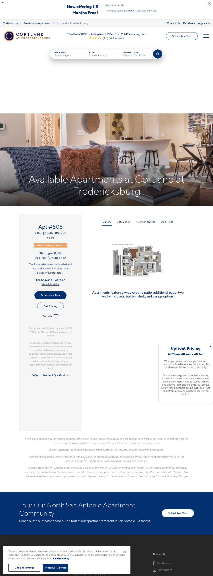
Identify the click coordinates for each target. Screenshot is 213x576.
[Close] (125, 552)
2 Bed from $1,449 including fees (126, 34)
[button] (2, 2)
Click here (140, 10)
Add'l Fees (43, 189)
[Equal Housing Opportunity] (76, 514)
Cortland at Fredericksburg (72, 23)
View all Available (50, 216)
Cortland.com (11, 23)
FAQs (35, 306)
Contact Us (173, 23)
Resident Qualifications (56, 306)
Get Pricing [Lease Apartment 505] (50, 237)
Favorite (50, 248)
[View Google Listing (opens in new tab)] (106, 38)
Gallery (107, 153)
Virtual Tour (123, 153)
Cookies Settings (24, 567)
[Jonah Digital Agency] (185, 544)
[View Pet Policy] (104, 514)
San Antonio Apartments (38, 23)
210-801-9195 (83, 494)
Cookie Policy (61, 558)
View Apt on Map (145, 153)
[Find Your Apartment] (157, 54)
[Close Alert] (209, 3)
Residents (189, 23)
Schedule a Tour (181, 36)
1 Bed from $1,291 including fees (85, 34)
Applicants (204, 23)
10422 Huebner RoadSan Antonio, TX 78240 (89, 503)
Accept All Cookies (55, 567)
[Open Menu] (206, 36)
